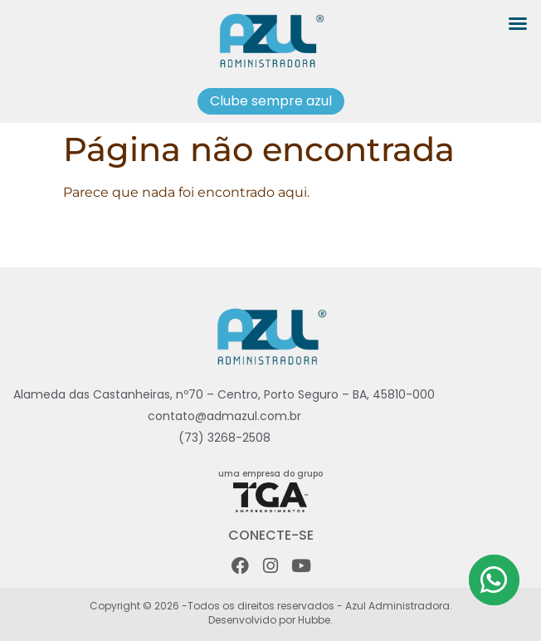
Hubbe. (314, 620)
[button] (518, 23)
